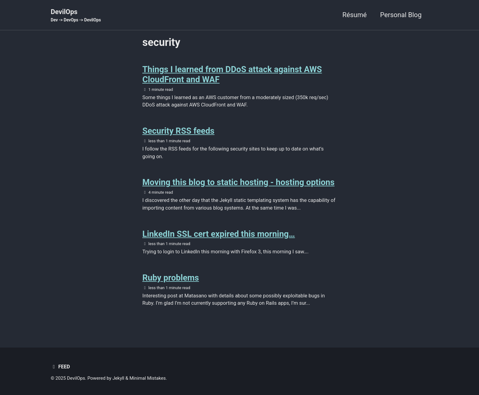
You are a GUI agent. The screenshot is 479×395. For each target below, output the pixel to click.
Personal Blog (401, 15)
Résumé (354, 15)
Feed (60, 367)
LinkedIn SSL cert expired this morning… (218, 234)
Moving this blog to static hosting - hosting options (238, 182)
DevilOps (76, 15)
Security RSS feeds (178, 131)
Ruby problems (170, 278)
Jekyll (118, 378)
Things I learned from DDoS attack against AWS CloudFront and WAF (232, 74)
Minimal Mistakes (148, 378)
